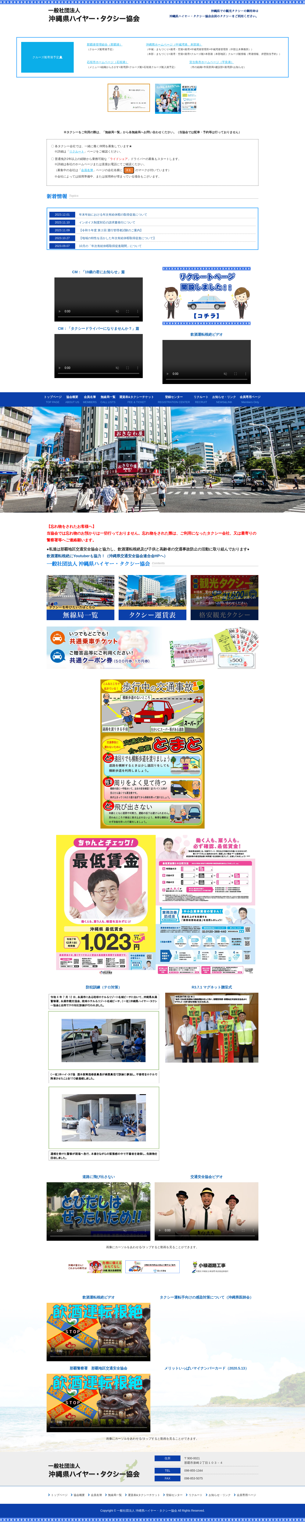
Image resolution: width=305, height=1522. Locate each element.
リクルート (201, 400)
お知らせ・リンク (224, 400)
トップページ (53, 400)
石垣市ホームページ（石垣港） (107, 62)
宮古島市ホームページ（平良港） (211, 62)
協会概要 (72, 400)
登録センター (174, 400)
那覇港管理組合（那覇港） (104, 44)
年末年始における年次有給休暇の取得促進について (113, 214)
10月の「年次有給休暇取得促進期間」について (110, 246)
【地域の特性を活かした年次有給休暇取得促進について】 (117, 238)
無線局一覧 (107, 400)
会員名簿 (90, 400)
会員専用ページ (250, 400)
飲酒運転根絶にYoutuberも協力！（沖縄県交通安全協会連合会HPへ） (107, 556)
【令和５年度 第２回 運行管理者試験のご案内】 (111, 230)
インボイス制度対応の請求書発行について (107, 222)
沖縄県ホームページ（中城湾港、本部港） (174, 44)
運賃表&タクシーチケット (136, 400)
